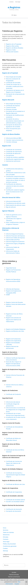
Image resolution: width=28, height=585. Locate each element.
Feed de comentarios (14, 577)
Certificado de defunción (13, 153)
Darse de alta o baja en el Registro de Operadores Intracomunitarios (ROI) (13, 363)
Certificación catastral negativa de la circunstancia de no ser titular (15, 192)
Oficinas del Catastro (12, 52)
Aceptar (17, 584)
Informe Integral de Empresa (14, 234)
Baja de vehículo (11, 207)
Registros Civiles (11, 50)
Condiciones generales (9, 546)
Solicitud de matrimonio (13, 161)
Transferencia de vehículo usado (15, 203)
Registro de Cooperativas (13, 341)
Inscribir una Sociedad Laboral (15, 501)
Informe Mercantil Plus (13, 239)
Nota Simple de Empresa (13, 103)
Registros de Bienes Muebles (14, 48)
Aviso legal (17, 1)
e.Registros (14, 7)
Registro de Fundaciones (13, 339)
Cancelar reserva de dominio (14, 140)
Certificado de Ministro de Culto (15, 484)
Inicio (4, 528)
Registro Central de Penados (14, 302)
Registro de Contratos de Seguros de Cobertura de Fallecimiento (13, 319)
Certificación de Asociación (14, 509)
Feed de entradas (14, 574)
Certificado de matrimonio (14, 151)
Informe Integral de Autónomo (15, 241)
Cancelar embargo (11, 142)
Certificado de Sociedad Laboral (15, 500)
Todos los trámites (8, 532)
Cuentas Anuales (11, 107)
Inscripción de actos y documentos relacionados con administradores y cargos (15, 121)
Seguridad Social (11, 268)
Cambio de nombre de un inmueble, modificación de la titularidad (14, 86)
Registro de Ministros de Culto (15, 331)
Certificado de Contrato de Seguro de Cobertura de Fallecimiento (14, 463)
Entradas (5, 537)
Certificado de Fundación (13, 394)
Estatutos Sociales (11, 109)
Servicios (5, 530)
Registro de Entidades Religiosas (15, 329)
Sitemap (5, 551)
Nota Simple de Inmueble (13, 77)
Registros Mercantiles (12, 46)
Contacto (11, 1)
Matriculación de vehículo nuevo (15, 205)
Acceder (14, 572)
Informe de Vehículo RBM (13, 138)
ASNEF (8, 295)
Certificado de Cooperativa (14, 492)
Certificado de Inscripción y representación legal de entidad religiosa (15, 475)
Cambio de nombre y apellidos (15, 157)
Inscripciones (10, 155)
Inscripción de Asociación (13, 511)
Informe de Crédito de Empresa (15, 238)
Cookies (5, 548)
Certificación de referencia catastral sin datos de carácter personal (15, 186)
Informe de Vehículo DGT (13, 201)
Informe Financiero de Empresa (15, 236)
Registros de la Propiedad (13, 44)
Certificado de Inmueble (13, 82)
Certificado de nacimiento (13, 149)
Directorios (6, 535)
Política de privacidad (9, 544)
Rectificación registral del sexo (15, 159)
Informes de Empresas (12, 289)
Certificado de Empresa (13, 105)
